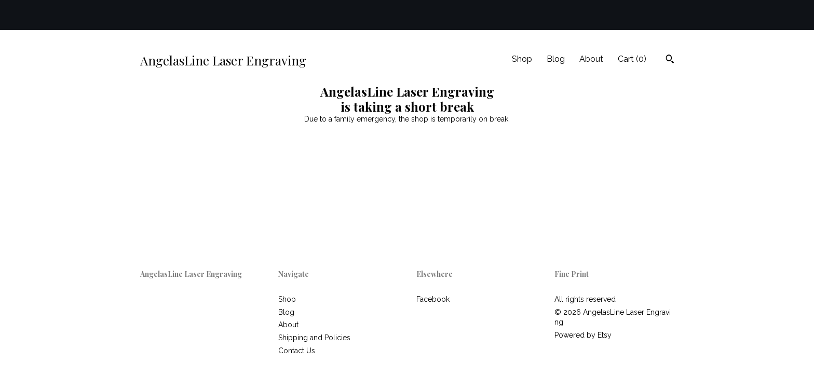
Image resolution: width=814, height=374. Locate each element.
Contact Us (296, 350)
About (591, 59)
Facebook (433, 299)
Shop (522, 59)
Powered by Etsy (583, 335)
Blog (556, 59)
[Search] (670, 60)
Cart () (632, 59)
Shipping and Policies (314, 337)
